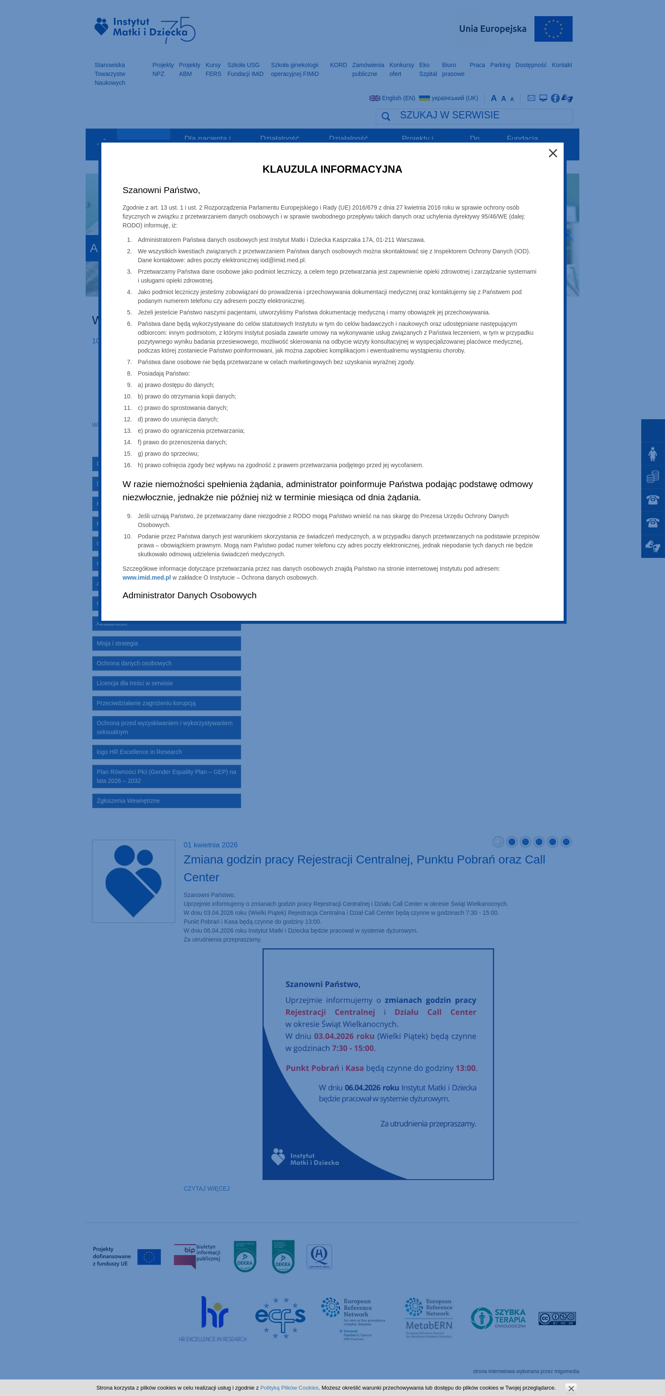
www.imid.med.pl (147, 577)
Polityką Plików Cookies (289, 1388)
